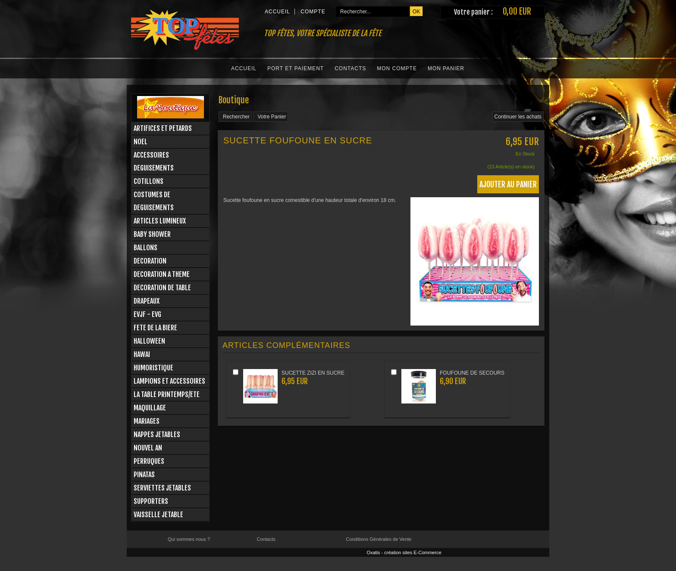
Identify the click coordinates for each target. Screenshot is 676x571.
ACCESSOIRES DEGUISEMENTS (154, 161)
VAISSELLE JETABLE (158, 514)
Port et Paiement (295, 68)
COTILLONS (148, 181)
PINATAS (144, 474)
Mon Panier (446, 68)
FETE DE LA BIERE (155, 327)
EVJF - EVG (147, 314)
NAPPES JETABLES (157, 434)
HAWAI (142, 354)
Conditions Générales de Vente (378, 539)
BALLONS (145, 247)
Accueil (244, 68)
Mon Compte (397, 68)
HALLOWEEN (149, 341)
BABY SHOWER (152, 234)
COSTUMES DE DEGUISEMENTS (154, 201)
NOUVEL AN (148, 448)
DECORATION (150, 261)
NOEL (140, 141)
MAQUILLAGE (150, 407)
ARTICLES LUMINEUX (160, 221)
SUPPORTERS (151, 501)
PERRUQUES (149, 461)
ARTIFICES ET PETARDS (163, 128)
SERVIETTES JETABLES (162, 488)
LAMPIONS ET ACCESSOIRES (169, 381)
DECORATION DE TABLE (162, 287)
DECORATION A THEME (162, 274)
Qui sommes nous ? (189, 539)
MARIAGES (147, 421)
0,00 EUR (517, 11)
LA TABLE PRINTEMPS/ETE (167, 394)
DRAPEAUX (147, 301)
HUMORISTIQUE (153, 367)
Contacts (350, 68)
